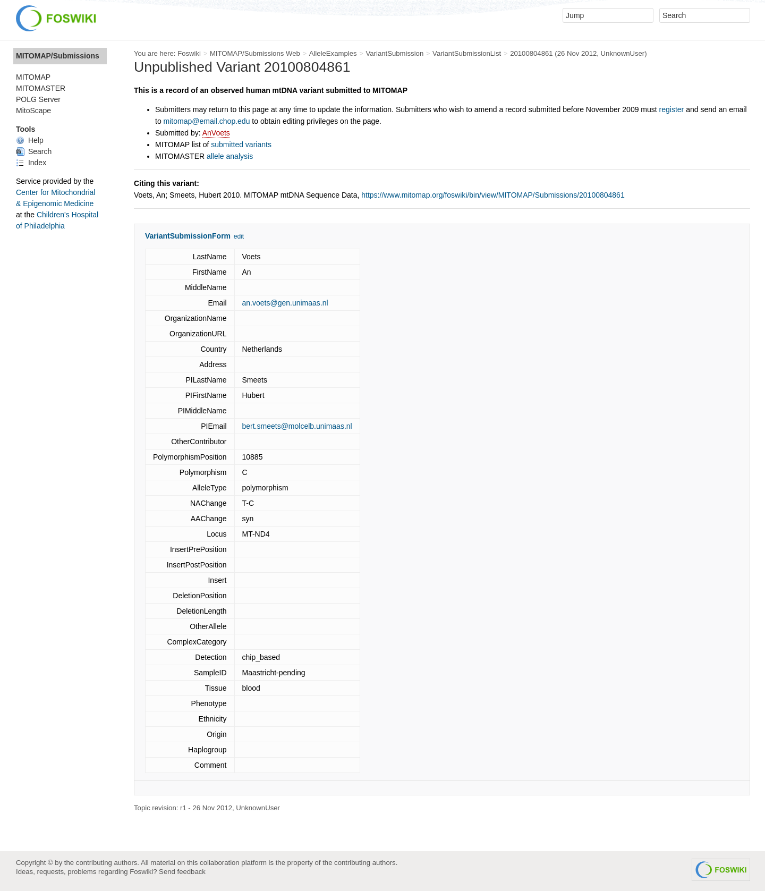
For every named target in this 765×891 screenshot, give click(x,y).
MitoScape (33, 110)
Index (31, 162)
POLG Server (38, 99)
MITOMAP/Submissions (57, 56)
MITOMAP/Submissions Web (255, 53)
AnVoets (216, 133)
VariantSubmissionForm (188, 236)
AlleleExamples (333, 53)
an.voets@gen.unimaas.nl (285, 303)
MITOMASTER (40, 88)
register (671, 109)
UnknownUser (623, 53)
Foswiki (189, 53)
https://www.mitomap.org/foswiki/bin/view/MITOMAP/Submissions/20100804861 (492, 195)
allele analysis (230, 156)
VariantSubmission (394, 53)
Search (34, 151)
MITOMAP (33, 77)
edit (239, 236)
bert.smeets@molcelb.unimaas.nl (297, 426)
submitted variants (241, 144)
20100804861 (531, 53)
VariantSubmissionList (466, 53)
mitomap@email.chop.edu (207, 121)
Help (30, 140)
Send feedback (182, 872)
